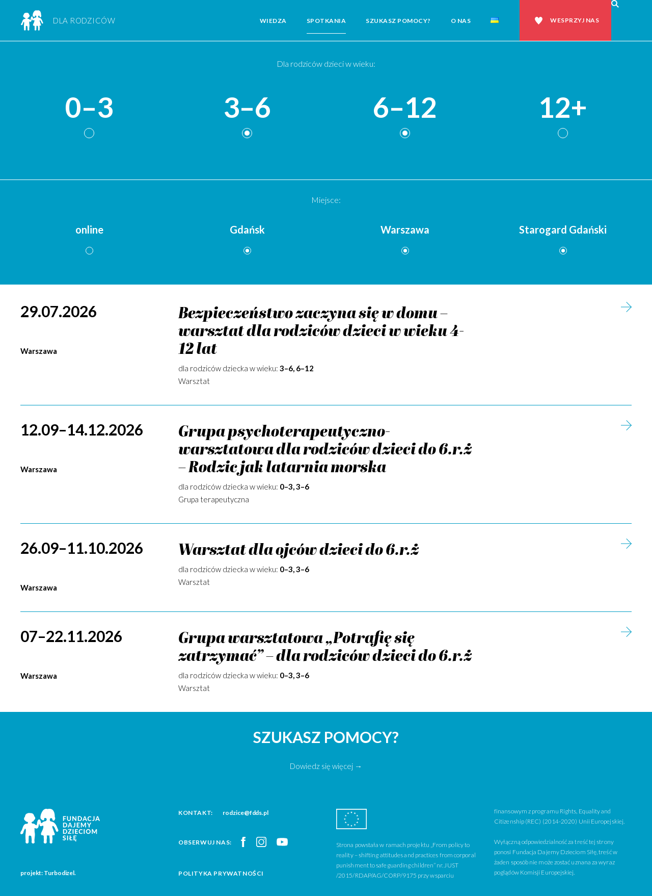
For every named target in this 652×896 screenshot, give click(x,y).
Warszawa (405, 229)
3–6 (247, 108)
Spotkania (326, 20)
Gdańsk (247, 229)
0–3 (89, 108)
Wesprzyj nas (574, 20)
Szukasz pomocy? (398, 20)
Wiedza (273, 20)
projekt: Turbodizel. (48, 873)
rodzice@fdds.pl (245, 812)
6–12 (405, 108)
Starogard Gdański (563, 229)
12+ (562, 108)
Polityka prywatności (221, 873)
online (89, 229)
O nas (461, 20)
